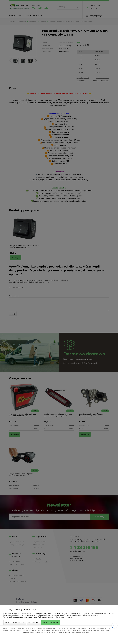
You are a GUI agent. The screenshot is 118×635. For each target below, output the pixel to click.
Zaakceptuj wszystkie (50, 622)
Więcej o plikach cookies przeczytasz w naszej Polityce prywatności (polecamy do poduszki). (37, 617)
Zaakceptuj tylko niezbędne (15, 622)
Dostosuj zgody (34, 622)
